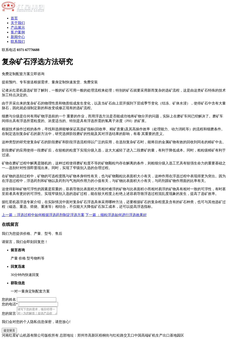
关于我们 (18, 23)
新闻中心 (18, 37)
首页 (14, 18)
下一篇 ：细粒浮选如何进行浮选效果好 (116, 215)
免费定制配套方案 (23, 74)
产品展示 (18, 27)
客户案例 (18, 32)
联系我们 (18, 41)
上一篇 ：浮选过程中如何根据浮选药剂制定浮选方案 (43, 215)
